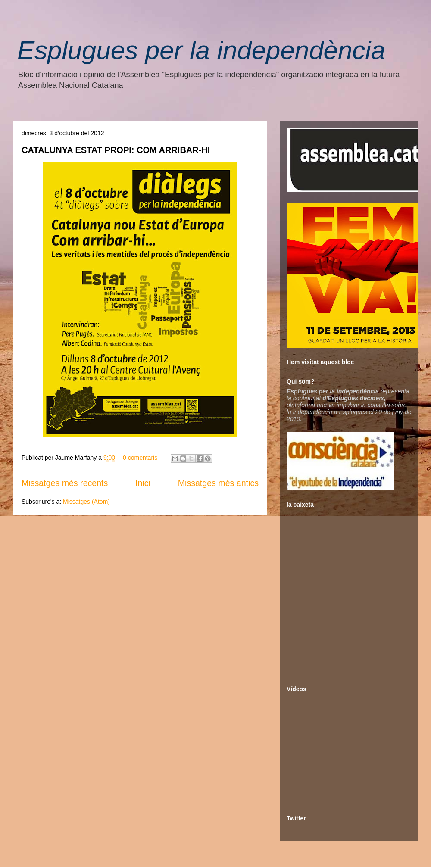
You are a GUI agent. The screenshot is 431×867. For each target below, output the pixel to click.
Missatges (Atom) (86, 501)
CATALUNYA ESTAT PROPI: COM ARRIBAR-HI (116, 150)
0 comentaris (140, 457)
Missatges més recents (65, 483)
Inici (142, 483)
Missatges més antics (218, 483)
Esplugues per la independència (201, 50)
